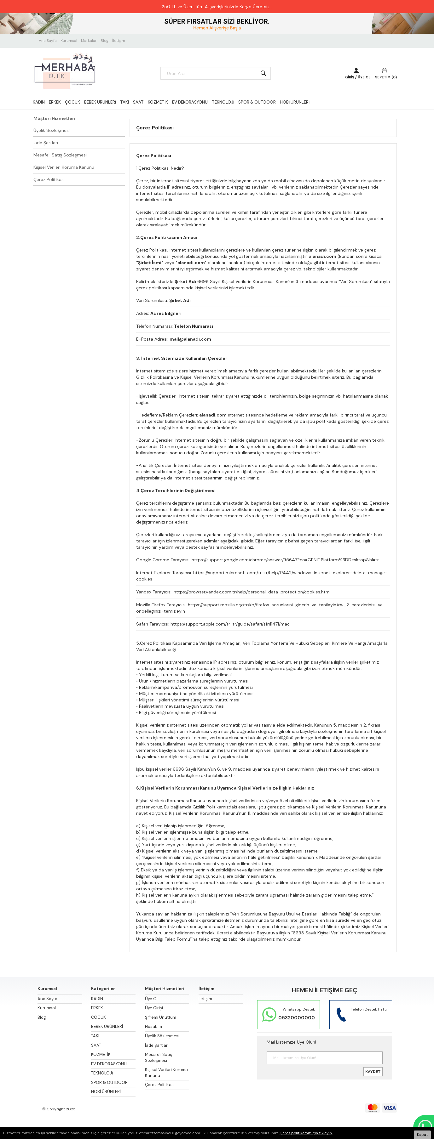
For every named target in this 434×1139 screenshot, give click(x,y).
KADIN (39, 102)
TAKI (124, 102)
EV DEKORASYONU (190, 102)
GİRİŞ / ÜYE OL (357, 77)
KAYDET (373, 1071)
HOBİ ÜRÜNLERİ (295, 102)
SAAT (138, 102)
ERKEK (55, 102)
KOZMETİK (158, 102)
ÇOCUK (72, 102)
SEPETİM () (386, 77)
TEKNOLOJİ (223, 102)
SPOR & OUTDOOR (257, 102)
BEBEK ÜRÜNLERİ (100, 102)
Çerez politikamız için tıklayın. (306, 1133)
